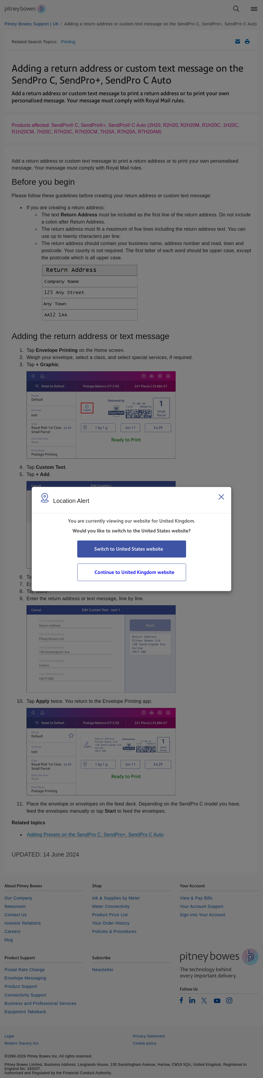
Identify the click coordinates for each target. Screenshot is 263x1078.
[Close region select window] (221, 497)
